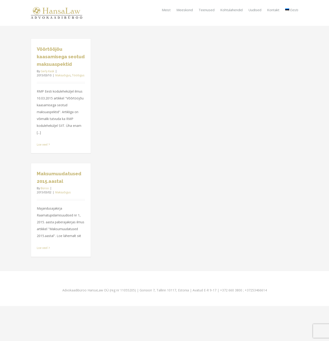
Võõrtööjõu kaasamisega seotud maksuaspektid (61, 56)
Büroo (45, 188)
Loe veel (42, 145)
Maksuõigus (63, 75)
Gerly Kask (47, 71)
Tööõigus (78, 75)
